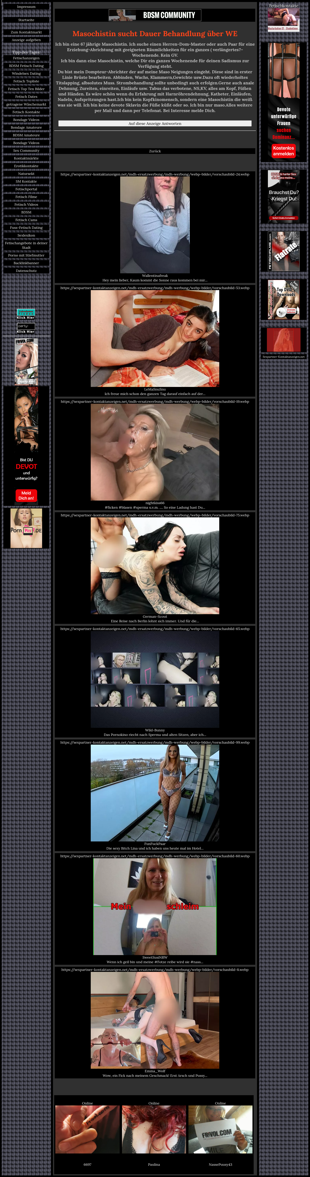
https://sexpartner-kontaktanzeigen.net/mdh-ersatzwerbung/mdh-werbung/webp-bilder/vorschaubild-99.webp (154, 795)
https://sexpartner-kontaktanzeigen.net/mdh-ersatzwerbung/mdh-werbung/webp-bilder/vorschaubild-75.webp (154, 568)
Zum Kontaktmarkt (26, 32)
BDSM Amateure (26, 135)
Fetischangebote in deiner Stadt (26, 245)
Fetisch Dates (26, 96)
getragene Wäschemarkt (26, 104)
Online (87, 1127)
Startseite (26, 20)
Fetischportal (26, 189)
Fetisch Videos (26, 204)
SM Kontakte (26, 181)
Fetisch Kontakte (26, 112)
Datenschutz (26, 270)
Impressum (26, 6)
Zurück (155, 151)
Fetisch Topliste (26, 81)
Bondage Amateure (26, 127)
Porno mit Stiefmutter (26, 255)
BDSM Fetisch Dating (26, 65)
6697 (87, 1164)
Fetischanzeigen (26, 58)
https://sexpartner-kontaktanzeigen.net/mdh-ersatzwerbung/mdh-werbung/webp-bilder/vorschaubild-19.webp (154, 454)
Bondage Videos (26, 119)
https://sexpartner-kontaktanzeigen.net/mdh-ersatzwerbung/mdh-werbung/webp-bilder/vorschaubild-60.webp (154, 909)
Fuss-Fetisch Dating (26, 227)
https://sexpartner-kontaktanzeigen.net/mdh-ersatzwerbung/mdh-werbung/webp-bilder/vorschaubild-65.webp (154, 681)
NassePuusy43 (220, 1164)
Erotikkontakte (26, 166)
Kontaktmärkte (26, 158)
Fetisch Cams (26, 220)
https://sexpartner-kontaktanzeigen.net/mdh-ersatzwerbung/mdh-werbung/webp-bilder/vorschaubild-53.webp (154, 341)
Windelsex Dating (26, 73)
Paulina (154, 1164)
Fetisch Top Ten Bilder (26, 89)
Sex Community (26, 150)
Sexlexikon (26, 235)
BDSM (26, 212)
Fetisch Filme (26, 196)
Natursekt (26, 173)
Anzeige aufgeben (26, 40)
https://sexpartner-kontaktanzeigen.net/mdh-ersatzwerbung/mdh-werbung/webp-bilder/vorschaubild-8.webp (154, 1022)
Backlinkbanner (26, 263)
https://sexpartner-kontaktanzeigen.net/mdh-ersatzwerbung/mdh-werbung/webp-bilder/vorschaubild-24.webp (154, 227)
